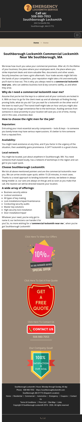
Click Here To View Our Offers (41, 236)
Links (59, 402)
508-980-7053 (41, 16)
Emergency (53, 396)
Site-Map (51, 402)
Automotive (42, 396)
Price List (42, 402)
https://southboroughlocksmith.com (50, 390)
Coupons (64, 396)
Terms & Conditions (28, 402)
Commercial (30, 396)
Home (36, 43)
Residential (17, 396)
